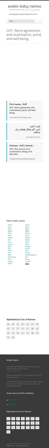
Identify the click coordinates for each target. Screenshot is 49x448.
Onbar (27, 242)
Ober (9, 227)
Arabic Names (10, 446)
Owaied (27, 261)
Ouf (26, 257)
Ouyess (10, 261)
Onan (10, 242)
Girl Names (12, 404)
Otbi (9, 253)
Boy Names (13, 400)
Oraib (27, 244)
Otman (27, 253)
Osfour (10, 251)
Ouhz (9, 259)
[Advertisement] (24, 72)
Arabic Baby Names (24, 6)
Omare (10, 238)
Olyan (10, 236)
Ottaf (9, 255)
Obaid (27, 225)
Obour (27, 227)
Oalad (10, 225)
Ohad (10, 233)
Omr (9, 240)
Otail (26, 251)
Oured (27, 259)
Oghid (10, 231)
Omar (27, 236)
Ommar (27, 238)
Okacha (27, 233)
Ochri (9, 229)
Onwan (10, 244)
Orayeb (27, 246)
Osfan (10, 263)
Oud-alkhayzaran (31, 255)
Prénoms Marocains (22, 446)
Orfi (9, 248)
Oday (27, 229)
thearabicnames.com (13, 371)
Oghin (27, 231)
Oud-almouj (12, 257)
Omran (27, 240)
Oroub (27, 248)
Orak (9, 246)
